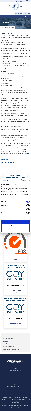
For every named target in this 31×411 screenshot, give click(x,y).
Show (15, 259)
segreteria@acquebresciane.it (14, 383)
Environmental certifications (15, 323)
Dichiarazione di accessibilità (15, 374)
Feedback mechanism (15, 372)
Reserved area (15, 365)
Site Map (15, 368)
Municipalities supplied (8, 338)
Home (2, 27)
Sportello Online (26, 13)
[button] (16, 1)
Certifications (5, 341)
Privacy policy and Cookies (15, 370)
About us (6, 27)
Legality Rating (6, 344)
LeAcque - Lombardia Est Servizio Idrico (11, 349)
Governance (5, 336)
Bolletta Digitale (18, 13)
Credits (15, 367)
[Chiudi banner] (29, 180)
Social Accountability (15, 257)
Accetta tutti (15, 221)
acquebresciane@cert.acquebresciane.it (15, 386)
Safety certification (15, 290)
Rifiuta (15, 229)
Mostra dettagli (23, 217)
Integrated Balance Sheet (8, 346)
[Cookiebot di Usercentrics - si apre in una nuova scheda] (21, 180)
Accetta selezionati (15, 225)
